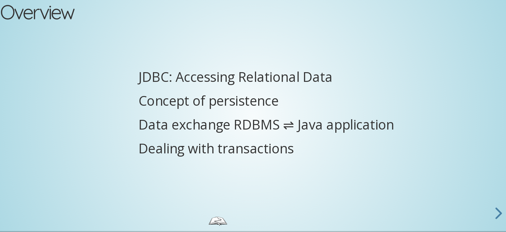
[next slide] (497, 213)
